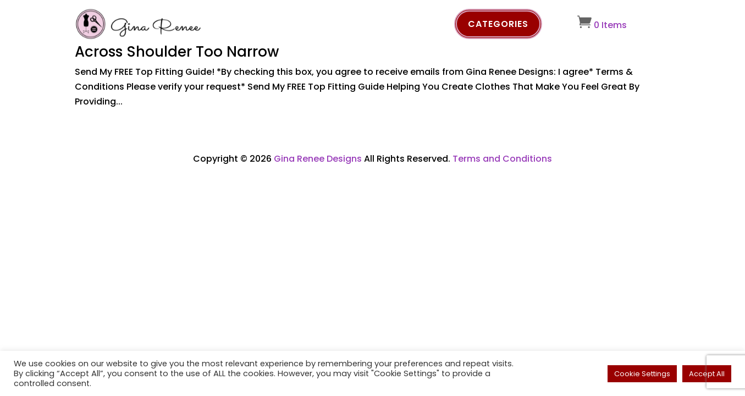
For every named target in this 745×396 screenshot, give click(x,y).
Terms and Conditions (502, 158)
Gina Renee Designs (318, 158)
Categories (498, 24)
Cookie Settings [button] (642, 374)
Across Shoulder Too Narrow (177, 52)
